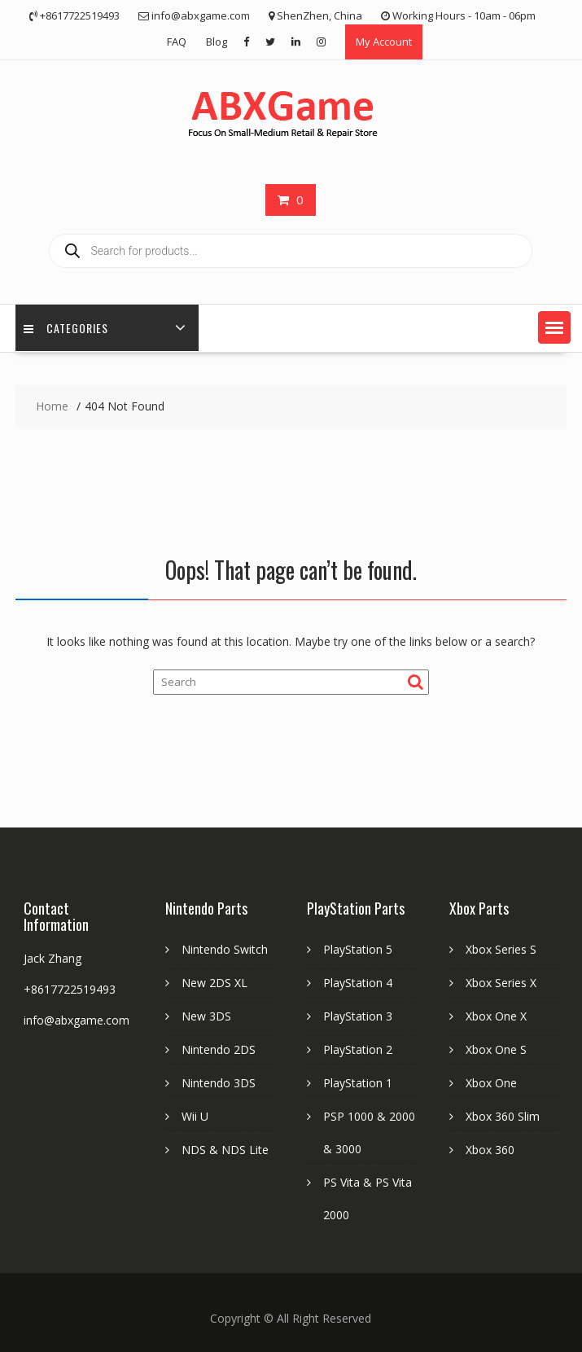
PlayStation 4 (357, 982)
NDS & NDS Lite (225, 1149)
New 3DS (206, 1016)
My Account (384, 41)
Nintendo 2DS (219, 1049)
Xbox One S (496, 1049)
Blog (216, 41)
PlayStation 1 (357, 1083)
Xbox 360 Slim (503, 1116)
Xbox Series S (501, 949)
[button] (554, 327)
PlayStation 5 (357, 949)
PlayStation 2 (357, 1049)
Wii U (195, 1116)
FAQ (176, 41)
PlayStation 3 (357, 1016)
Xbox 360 (490, 1149)
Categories (66, 327)
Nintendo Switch (225, 949)
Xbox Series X (501, 982)
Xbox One (491, 1083)
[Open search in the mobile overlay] (290, 250)
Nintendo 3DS (219, 1083)
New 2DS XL (214, 982)
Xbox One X (496, 1016)
